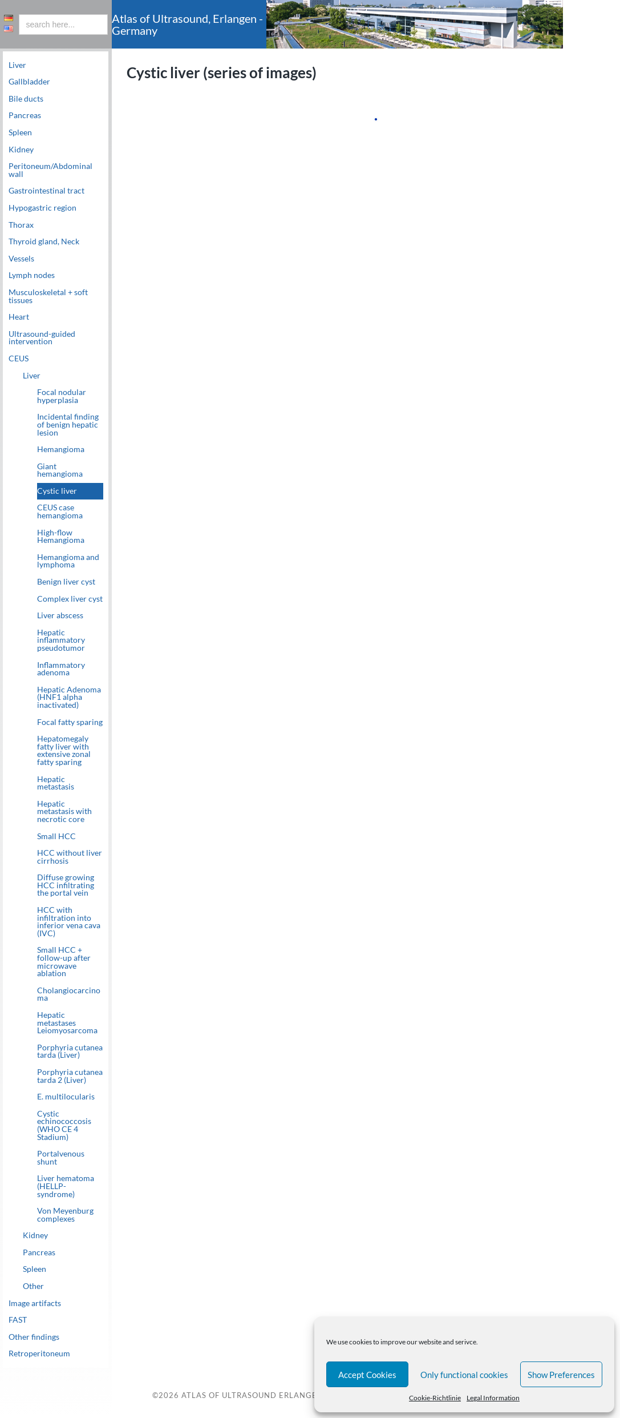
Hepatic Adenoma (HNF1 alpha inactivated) (69, 697)
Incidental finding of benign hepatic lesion (68, 424)
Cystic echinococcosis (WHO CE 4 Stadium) (64, 1125)
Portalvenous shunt (60, 1157)
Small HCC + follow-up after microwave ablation (64, 961)
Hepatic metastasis (55, 783)
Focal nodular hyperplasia (61, 396)
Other (33, 1286)
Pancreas (25, 115)
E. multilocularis (66, 1096)
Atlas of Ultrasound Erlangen (251, 1395)
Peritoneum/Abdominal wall (50, 170)
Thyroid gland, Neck (44, 241)
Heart (19, 316)
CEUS (19, 358)
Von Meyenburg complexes (65, 1214)
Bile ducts (26, 98)
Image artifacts (35, 1303)
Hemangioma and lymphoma (68, 561)
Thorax (21, 224)
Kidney (21, 149)
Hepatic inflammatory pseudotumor (61, 640)
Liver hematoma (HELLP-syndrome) (65, 1186)
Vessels (21, 258)
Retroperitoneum (39, 1353)
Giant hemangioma (60, 470)
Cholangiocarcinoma (68, 994)
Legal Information (493, 1397)
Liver (17, 65)
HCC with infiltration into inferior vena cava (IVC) (68, 921)
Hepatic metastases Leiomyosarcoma (67, 1022)
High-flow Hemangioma (60, 536)
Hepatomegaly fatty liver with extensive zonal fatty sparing (64, 750)
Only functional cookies (464, 1374)
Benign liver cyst (66, 581)
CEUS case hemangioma (60, 511)
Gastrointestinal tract (46, 190)
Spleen (20, 132)
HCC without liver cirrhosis (69, 856)
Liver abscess (60, 615)
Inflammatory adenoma (61, 669)
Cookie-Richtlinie (435, 1397)
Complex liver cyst (70, 598)
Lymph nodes (32, 275)
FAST (18, 1319)
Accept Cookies (367, 1374)
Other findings (34, 1337)
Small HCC (56, 836)
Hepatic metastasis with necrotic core (64, 811)
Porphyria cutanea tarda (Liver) (70, 1051)
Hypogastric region (42, 207)
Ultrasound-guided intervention (42, 338)
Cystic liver (57, 491)
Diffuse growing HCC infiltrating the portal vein (65, 885)
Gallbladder (29, 81)
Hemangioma (60, 449)
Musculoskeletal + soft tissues (48, 296)
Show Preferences (561, 1374)
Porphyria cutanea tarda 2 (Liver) (70, 1076)
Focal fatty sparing (70, 722)
